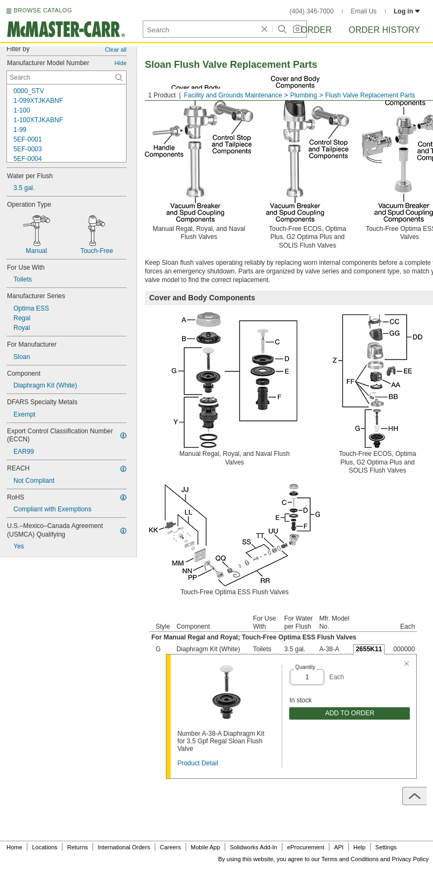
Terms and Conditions (350, 859)
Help (359, 847)
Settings (386, 847)
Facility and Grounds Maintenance (233, 95)
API (339, 847)
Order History (384, 29)
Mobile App (205, 847)
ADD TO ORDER (350, 713)
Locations (45, 847)
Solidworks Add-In (253, 847)
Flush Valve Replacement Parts (370, 95)
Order (316, 29)
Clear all (116, 49)
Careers (170, 847)
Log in (407, 11)
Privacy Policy (410, 859)
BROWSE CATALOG (42, 10)
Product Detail (197, 763)
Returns (77, 847)
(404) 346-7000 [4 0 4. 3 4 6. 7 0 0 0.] (312, 11)
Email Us (363, 11)
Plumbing (303, 95)
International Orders (123, 847)
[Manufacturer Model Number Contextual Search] (66, 78)
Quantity (305, 667)
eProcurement (305, 847)
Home (14, 847)
